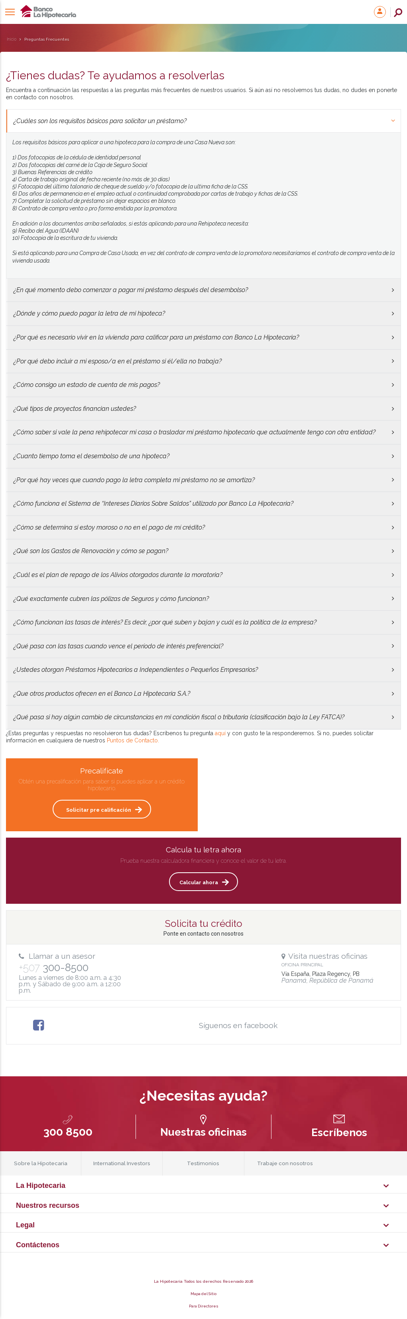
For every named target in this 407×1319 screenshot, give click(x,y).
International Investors (122, 1163)
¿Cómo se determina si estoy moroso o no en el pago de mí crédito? (204, 527)
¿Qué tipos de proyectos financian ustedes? (204, 408)
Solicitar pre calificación (98, 810)
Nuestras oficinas (203, 1131)
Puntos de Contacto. (133, 740)
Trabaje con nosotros (285, 1163)
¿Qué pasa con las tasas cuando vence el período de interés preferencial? (204, 646)
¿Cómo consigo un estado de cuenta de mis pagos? (204, 385)
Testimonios (203, 1163)
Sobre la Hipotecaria (40, 1163)
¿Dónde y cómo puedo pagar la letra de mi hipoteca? (204, 313)
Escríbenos (339, 1132)
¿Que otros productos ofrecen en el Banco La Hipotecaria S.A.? (204, 693)
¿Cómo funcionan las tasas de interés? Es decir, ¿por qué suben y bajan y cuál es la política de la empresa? (204, 622)
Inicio (11, 39)
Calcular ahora (198, 882)
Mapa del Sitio (203, 1294)
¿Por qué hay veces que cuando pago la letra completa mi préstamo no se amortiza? (204, 480)
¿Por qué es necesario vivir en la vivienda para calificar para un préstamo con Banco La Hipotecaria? (204, 337)
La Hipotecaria (132, 11)
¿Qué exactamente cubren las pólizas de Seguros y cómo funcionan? (204, 599)
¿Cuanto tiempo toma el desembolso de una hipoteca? (204, 456)
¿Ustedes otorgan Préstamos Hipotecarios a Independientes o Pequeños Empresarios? (204, 669)
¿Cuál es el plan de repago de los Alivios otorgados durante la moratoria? (204, 575)
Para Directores (203, 1306)
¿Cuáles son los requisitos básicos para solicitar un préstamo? (205, 121)
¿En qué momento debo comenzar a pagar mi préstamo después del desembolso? (204, 290)
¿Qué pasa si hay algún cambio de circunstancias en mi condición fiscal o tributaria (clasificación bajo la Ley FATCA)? (204, 717)
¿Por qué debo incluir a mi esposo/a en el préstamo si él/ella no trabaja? (204, 361)
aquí (220, 733)
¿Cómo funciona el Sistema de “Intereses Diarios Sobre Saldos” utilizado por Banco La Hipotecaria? (204, 503)
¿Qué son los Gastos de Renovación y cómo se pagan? (204, 551)
